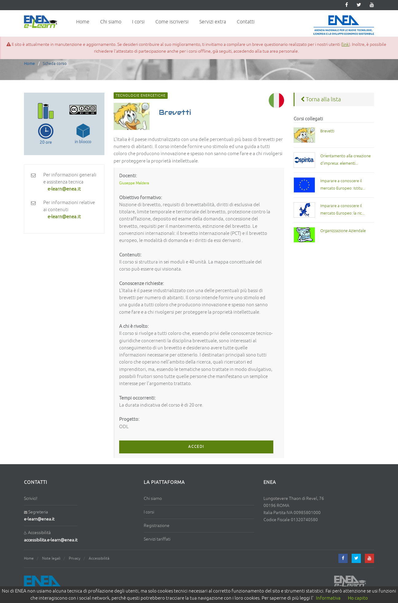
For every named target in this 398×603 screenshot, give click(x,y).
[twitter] (359, 5)
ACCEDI (196, 446)
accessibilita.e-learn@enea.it (50, 540)
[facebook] (343, 558)
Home (82, 22)
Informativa (328, 598)
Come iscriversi (172, 22)
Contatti (246, 22)
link (345, 44)
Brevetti (327, 131)
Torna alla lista (321, 99)
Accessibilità (99, 558)
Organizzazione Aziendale (343, 230)
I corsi (138, 22)
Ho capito (358, 598)
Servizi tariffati (157, 539)
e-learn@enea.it (39, 519)
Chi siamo (110, 22)
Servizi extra (212, 22)
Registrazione (157, 525)
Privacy (74, 558)
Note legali (51, 558)
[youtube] (372, 5)
